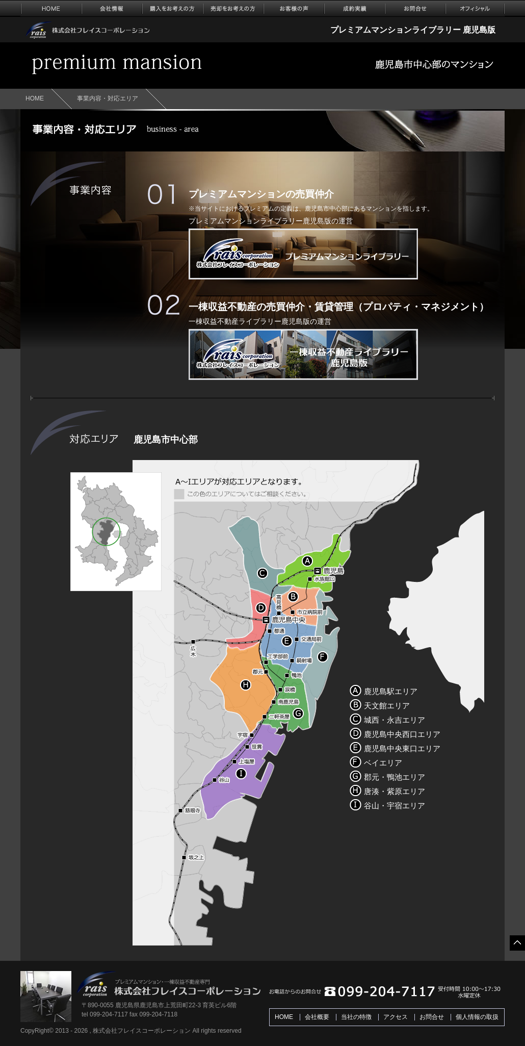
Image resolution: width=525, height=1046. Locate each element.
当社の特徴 (356, 1017)
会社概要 (317, 1017)
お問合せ (431, 1017)
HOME (34, 98)
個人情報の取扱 (477, 1017)
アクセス (395, 1017)
